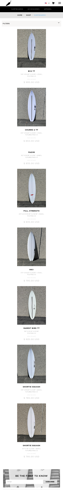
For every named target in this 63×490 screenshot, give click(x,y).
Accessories (34, 9)
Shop (28, 15)
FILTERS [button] (6, 23)
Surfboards (17, 9)
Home (19, 15)
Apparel (48, 9)
